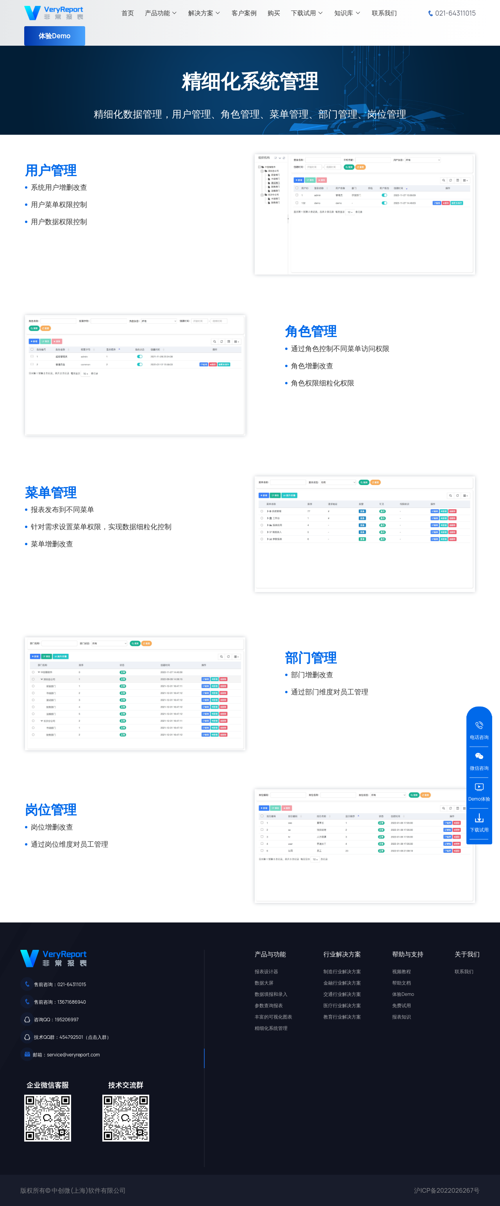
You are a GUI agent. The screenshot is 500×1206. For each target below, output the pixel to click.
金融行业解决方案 (342, 982)
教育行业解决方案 (342, 1016)
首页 (127, 13)
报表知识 (401, 1016)
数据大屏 (264, 982)
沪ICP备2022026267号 (447, 1190)
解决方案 (204, 13)
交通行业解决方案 (342, 994)
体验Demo (55, 35)
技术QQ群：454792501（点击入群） (72, 1037)
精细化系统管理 (271, 1028)
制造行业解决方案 (342, 971)
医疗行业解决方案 (342, 1005)
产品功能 (161, 13)
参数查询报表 (269, 1005)
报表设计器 (266, 971)
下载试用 (307, 13)
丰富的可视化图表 (273, 1016)
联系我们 (384, 13)
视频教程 (401, 971)
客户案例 (244, 13)
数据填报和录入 (271, 994)
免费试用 (401, 1005)
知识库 (347, 13)
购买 (274, 13)
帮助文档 (401, 982)
